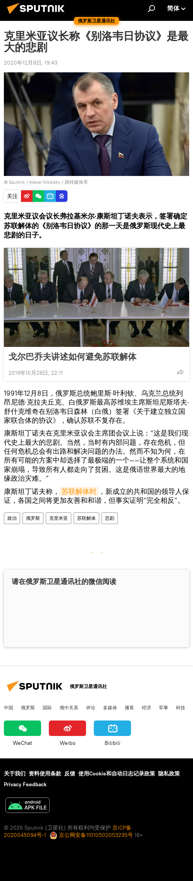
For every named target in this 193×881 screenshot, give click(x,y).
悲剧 (109, 518)
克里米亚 (58, 518)
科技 (180, 707)
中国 (8, 707)
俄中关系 (69, 707)
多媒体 (110, 707)
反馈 (69, 773)
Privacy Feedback (25, 784)
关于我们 (15, 773)
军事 (163, 707)
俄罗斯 (33, 518)
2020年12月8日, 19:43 (30, 62)
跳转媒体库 (76, 182)
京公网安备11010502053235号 (91, 834)
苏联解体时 (79, 491)
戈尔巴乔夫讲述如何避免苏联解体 (72, 357)
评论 (90, 707)
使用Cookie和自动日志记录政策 (116, 773)
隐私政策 (169, 773)
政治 (12, 518)
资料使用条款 (45, 773)
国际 (47, 707)
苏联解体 (86, 518)
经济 (146, 707)
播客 (129, 707)
